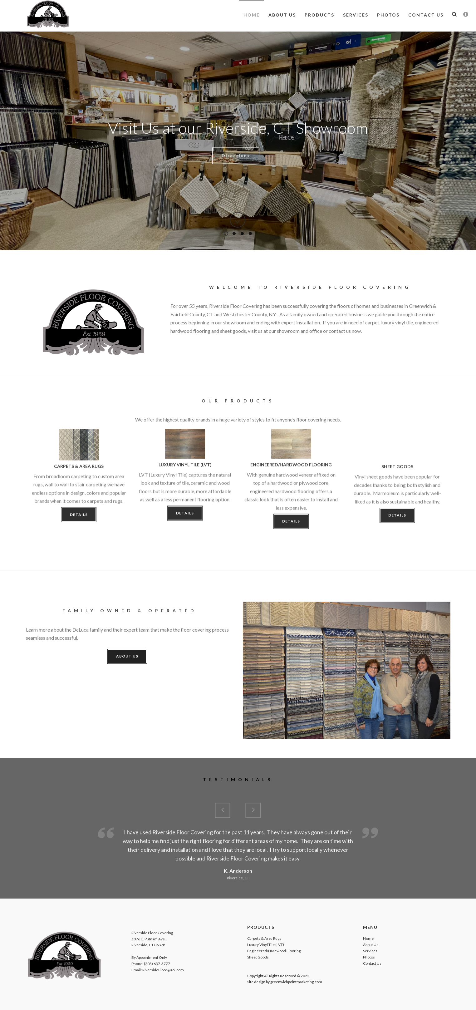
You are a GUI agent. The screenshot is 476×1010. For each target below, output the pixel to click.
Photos (388, 14)
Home (251, 14)
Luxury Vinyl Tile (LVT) (265, 944)
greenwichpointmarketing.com (296, 981)
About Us (282, 14)
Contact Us (426, 14)
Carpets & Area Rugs (264, 938)
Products (319, 14)
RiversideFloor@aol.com (163, 970)
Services (355, 14)
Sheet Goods (258, 957)
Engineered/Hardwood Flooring (274, 950)
